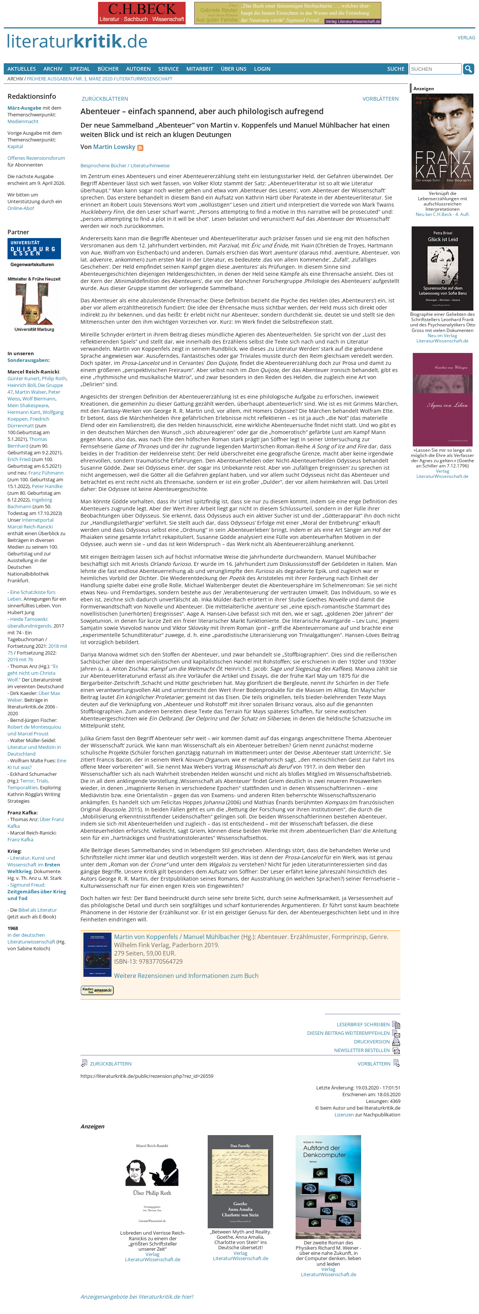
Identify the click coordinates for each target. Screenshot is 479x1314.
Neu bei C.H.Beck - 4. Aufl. (443, 214)
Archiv (52, 68)
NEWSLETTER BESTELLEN (367, 1050)
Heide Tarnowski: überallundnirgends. (29, 622)
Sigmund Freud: (36, 891)
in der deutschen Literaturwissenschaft (31, 938)
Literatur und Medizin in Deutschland (34, 750)
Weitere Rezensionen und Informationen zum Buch (186, 976)
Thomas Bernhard (27, 442)
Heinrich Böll (21, 385)
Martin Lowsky (114, 147)
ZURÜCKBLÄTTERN (104, 98)
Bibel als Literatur (37, 909)
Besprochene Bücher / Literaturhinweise (125, 165)
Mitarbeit (199, 68)
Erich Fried (19, 459)
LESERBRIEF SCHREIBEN (368, 1024)
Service (168, 68)
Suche (396, 68)
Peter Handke (47, 486)
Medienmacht (23, 121)
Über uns (234, 68)
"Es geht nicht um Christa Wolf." (32, 673)
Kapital (15, 146)
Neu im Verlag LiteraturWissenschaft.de (443, 338)
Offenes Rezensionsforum (36, 158)
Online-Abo (20, 208)
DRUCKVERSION (377, 1041)
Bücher (108, 68)
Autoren (138, 68)
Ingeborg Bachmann (29, 503)
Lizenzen (344, 1114)
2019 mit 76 (20, 659)
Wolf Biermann (38, 398)
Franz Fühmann (46, 472)
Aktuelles (21, 68)
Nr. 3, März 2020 (94, 79)
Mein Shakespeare (27, 405)
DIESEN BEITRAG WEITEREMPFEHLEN (353, 1033)
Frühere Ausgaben (49, 79)
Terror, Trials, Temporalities (28, 784)
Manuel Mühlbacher (211, 937)
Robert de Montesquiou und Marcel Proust (34, 730)
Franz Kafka (20, 839)
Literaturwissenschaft (144, 79)
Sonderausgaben (27, 360)
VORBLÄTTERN (381, 98)
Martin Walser (30, 391)
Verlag (466, 37)
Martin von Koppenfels (146, 937)
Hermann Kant (23, 412)
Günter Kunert (23, 378)
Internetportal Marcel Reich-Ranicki (30, 523)
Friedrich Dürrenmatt (28, 422)
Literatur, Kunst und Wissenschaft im (33, 864)
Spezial (80, 68)
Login (262, 68)
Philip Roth (54, 378)
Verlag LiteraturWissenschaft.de (152, 1257)
